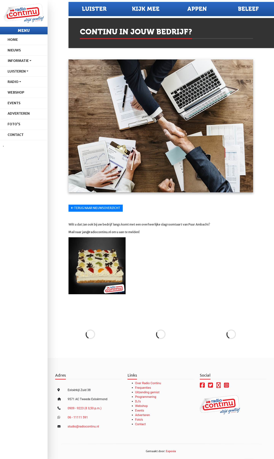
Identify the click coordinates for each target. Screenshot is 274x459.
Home (13, 40)
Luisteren (17, 71)
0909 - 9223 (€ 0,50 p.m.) (84, 408)
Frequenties (143, 388)
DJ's (138, 401)
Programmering (145, 397)
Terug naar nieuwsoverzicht (95, 208)
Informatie (18, 61)
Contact (16, 135)
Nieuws (14, 50)
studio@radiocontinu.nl (83, 426)
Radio (13, 82)
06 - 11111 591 (78, 417)
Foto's (139, 419)
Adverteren (19, 113)
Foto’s (14, 124)
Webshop (16, 92)
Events (14, 103)
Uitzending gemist (147, 392)
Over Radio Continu (148, 383)
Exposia (171, 451)
